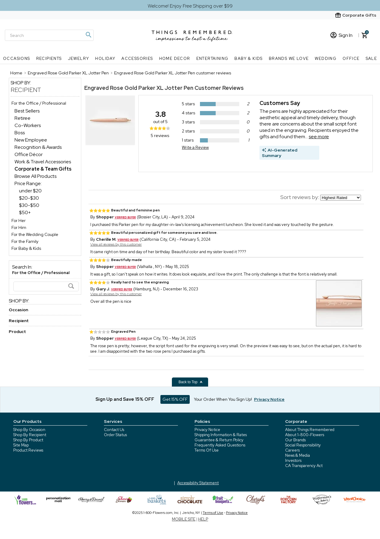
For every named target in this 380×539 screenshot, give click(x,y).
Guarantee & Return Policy (219, 440)
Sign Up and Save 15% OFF (124, 399)
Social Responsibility (303, 445)
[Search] (49, 35)
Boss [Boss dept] (19, 132)
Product (17, 331)
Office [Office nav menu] (351, 58)
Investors (293, 460)
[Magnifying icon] (88, 35)
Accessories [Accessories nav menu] (137, 58)
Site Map (21, 445)
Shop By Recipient (29, 434)
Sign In (341, 35)
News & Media (297, 455)
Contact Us (114, 429)
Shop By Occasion (29, 429)
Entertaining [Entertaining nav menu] (212, 58)
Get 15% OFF (175, 399)
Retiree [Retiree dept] (22, 118)
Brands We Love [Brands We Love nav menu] (289, 58)
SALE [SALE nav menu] (371, 58)
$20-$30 (29, 198)
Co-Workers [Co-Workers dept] (27, 125)
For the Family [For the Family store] (24, 241)
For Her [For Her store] (18, 220)
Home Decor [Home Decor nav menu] (174, 58)
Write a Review (195, 147)
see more (319, 136)
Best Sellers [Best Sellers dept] (27, 111)
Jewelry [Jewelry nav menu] (78, 58)
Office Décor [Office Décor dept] (28, 154)
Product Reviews (28, 450)
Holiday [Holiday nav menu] (105, 58)
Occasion (18, 309)
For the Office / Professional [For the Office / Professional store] (38, 103)
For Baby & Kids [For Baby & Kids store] (26, 248)
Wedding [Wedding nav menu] (326, 58)
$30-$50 (29, 205)
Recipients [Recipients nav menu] (49, 58)
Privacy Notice (207, 429)
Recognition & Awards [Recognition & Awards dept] (38, 147)
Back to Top (191, 382)
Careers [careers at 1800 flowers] (292, 450)
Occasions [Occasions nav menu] (16, 58)
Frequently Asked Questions (220, 445)
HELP (203, 519)
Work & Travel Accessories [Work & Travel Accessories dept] (42, 161)
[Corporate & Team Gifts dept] (43, 169)
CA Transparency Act (304, 465)
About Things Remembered (309, 429)
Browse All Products (35, 176)
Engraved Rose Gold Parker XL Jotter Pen (138, 87)
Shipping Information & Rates (221, 434)
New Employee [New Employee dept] (30, 140)
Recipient (26, 90)
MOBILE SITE (183, 519)
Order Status (115, 434)
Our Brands (295, 440)
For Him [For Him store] (18, 227)
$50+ (25, 212)
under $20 (30, 191)
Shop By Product (28, 440)
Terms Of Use (207, 450)
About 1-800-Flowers (304, 434)
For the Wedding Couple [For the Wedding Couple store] (34, 234)
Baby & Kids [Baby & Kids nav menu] (248, 58)
